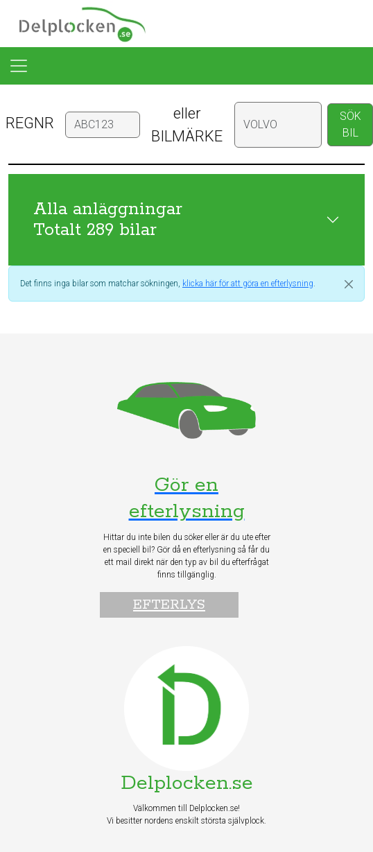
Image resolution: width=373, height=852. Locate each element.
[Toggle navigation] (18, 66)
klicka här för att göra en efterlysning (247, 283)
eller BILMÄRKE (187, 125)
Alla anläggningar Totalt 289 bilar (107, 219)
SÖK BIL (350, 124)
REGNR (30, 123)
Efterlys (169, 605)
